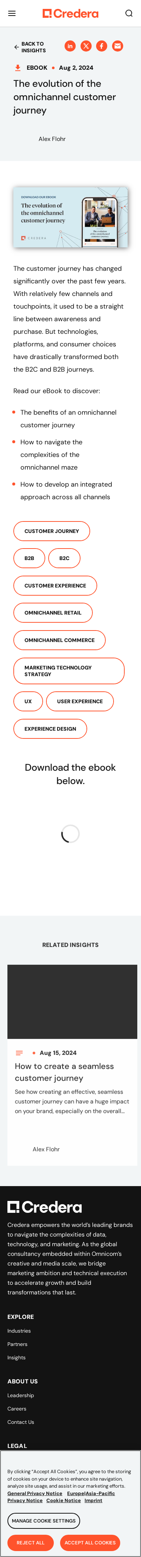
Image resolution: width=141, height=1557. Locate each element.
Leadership (20, 1395)
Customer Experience (55, 585)
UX (28, 701)
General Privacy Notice (34, 1497)
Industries (19, 1330)
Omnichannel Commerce (59, 640)
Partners (17, 1344)
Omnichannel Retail (53, 612)
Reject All (31, 1547)
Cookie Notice (63, 1505)
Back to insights (29, 47)
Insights (16, 1357)
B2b (29, 558)
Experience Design (50, 728)
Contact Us (20, 1422)
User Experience (80, 701)
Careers (16, 1408)
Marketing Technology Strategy (58, 671)
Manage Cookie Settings (44, 1525)
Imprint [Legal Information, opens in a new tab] (93, 1505)
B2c (64, 558)
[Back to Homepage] (70, 13)
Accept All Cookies (90, 1547)
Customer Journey (51, 531)
